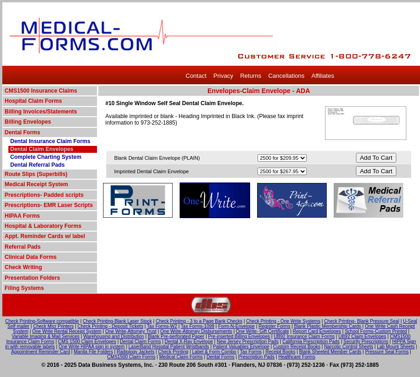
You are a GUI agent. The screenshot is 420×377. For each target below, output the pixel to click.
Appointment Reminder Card (40, 351)
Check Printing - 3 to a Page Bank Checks (198, 321)
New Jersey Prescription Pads (247, 341)
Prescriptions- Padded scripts (44, 195)
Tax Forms (251, 351)
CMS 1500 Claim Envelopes (87, 341)
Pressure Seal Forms (387, 351)
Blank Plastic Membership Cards (328, 326)
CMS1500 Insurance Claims (41, 91)
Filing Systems (24, 288)
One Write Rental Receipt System (66, 331)
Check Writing (23, 267)
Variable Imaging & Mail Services (45, 336)
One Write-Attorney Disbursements (196, 331)
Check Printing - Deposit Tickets (110, 326)
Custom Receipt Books (297, 346)
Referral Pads (22, 247)
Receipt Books (280, 351)
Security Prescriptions (365, 341)
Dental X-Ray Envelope (189, 341)
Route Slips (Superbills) (36, 174)
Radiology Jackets (136, 351)
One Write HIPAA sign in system (91, 346)
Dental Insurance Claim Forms (50, 141)
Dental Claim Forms (140, 341)
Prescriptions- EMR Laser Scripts (49, 205)
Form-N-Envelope (236, 326)
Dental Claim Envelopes (41, 149)
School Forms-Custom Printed (376, 331)
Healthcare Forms (296, 356)
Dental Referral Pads (37, 165)
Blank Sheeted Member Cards (330, 351)
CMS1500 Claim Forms (131, 356)
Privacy (223, 75)
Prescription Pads (256, 356)
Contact (196, 75)
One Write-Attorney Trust (130, 331)
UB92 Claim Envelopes (362, 336)
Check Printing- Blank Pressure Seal (361, 321)
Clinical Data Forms (31, 257)
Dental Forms (22, 132)
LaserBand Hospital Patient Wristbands (169, 346)
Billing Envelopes (28, 122)
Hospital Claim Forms (33, 101)
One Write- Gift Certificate (262, 331)
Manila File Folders (93, 351)
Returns (250, 75)
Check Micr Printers (53, 326)
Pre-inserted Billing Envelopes (239, 336)
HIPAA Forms (22, 216)
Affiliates (322, 75)
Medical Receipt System (36, 184)
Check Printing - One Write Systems (283, 321)
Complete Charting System (45, 157)
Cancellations (286, 75)
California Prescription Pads (310, 341)
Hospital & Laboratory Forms (43, 226)
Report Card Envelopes (317, 331)
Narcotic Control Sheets (348, 346)
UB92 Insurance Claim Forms (304, 336)
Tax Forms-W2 (162, 326)
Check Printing (173, 351)
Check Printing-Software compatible (42, 321)
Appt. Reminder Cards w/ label (45, 236)
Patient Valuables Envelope (241, 346)
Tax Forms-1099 (197, 326)
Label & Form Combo (214, 351)
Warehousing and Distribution (113, 336)
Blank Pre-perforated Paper (176, 336)
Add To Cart (376, 157)
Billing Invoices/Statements (41, 111)
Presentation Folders (32, 278)
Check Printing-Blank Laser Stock (117, 321)
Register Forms (274, 326)
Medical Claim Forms (181, 356)
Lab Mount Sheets (395, 346)
